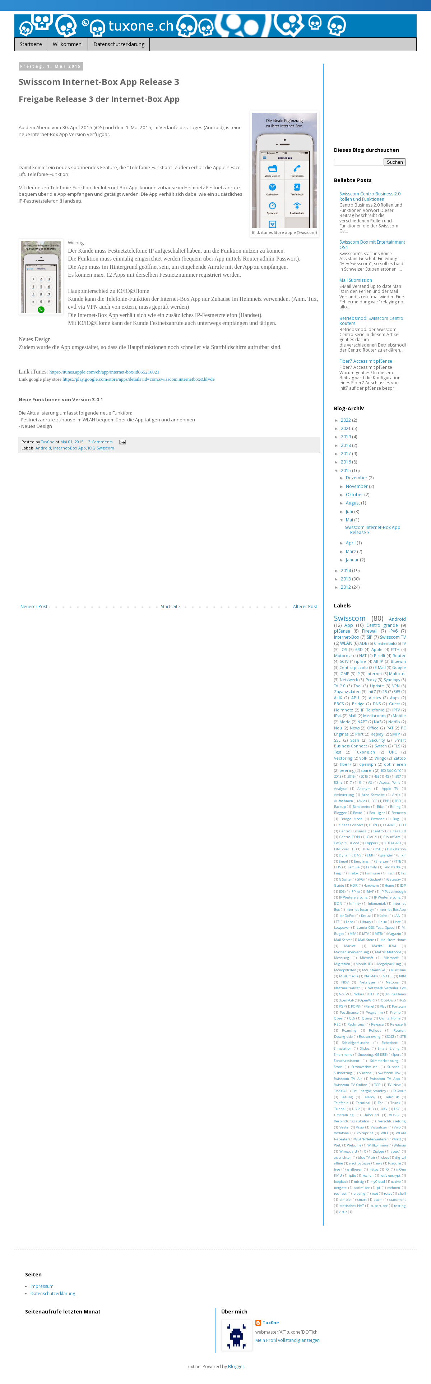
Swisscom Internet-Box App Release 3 (372, 529)
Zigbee (378, 1151)
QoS (352, 1018)
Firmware (372, 873)
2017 (346, 454)
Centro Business (353, 831)
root (375, 1193)
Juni (350, 511)
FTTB (397, 861)
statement (397, 1199)
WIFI (384, 1133)
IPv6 (393, 631)
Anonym (364, 788)
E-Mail (380, 667)
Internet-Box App (69, 448)
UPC (393, 752)
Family (371, 867)
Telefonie (341, 1102)
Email (343, 861)
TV (404, 643)
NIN (402, 976)
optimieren (395, 764)
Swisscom (105, 448)
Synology (392, 679)
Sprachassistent (347, 1060)
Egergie (385, 855)
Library (365, 921)
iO (387, 1169)
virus (343, 1211)
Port (359, 734)
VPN (396, 685)
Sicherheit (390, 1042)
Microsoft (391, 957)
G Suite (345, 879)
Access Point (389, 782)
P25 (403, 1000)
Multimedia (348, 976)
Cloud (372, 837)
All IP (378, 661)
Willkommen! (68, 44)
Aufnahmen (343, 801)
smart (362, 1199)
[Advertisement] (168, 544)
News (355, 728)
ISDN (338, 903)
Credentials (384, 643)
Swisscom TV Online (350, 1084)
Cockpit (340, 843)
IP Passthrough (393, 891)
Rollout (375, 1030)
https (374, 1169)
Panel (369, 1006)
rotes (388, 1193)
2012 (346, 587)
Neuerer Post (33, 606)
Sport (397, 1054)
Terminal (363, 1102)
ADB (363, 643)
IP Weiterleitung (387, 897)
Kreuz (366, 915)
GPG (360, 879)
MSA (352, 933)
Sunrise (365, 1073)
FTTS (337, 867)
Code (355, 843)
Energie (381, 861)
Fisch (390, 873)
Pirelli (379, 655)
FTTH (395, 649)
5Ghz (338, 782)
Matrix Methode (388, 952)
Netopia (392, 982)
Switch (381, 745)
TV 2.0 (340, 685)
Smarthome (343, 1054)
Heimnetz (343, 710)
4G (387, 776)
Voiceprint (365, 1133)
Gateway (394, 879)
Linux (382, 921)
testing (400, 1205)
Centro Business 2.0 (389, 831)
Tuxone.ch (365, 752)
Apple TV (390, 788)
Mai (350, 520)
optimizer (362, 1187)
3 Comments (100, 441)
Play (383, 1006)
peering (346, 770)
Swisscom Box (389, 1073)
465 (376, 776)
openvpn (367, 764)
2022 (346, 420)
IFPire (355, 891)
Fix (403, 873)
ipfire (361, 661)
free (337, 1169)
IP (358, 673)
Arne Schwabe (373, 794)
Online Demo (395, 994)
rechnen (393, 1187)
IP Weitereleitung (353, 897)
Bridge (358, 703)
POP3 (355, 1006)
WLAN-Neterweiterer (371, 1139)
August (353, 503)
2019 (346, 437)
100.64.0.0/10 (390, 770)
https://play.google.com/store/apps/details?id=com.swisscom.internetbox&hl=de (138, 379)
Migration (342, 964)
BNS (386, 801)
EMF (370, 855)
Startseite (31, 44)
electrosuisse (359, 1163)
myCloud (377, 1181)
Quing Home (389, 1018)
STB (403, 1036)
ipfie (352, 1175)
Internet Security (359, 909)
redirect (340, 1193)
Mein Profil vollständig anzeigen (287, 1340)
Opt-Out (388, 1000)
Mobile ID (363, 964)
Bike (380, 806)
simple (345, 1199)
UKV (384, 1109)
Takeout (399, 1091)
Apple (377, 649)
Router (399, 655)
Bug (396, 819)
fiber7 (345, 764)
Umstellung (344, 1115)
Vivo (397, 1127)
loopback (341, 1181)
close (385, 1157)
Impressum (42, 1286)
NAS (377, 721)
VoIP (363, 758)
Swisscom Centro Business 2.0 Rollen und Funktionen (369, 196)
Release (377, 1024)
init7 (371, 691)
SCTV (344, 661)
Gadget (375, 879)
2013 (346, 579)
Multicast (397, 673)
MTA (365, 933)
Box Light (377, 812)
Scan (354, 740)
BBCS (339, 703)
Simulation (343, 1048)
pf (378, 1187)
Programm (374, 1012)
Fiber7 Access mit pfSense (365, 361)
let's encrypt (390, 1175)
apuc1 (395, 1151)
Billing (395, 806)
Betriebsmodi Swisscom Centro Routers (371, 320)
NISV (345, 982)
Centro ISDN (349, 837)
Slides (365, 1048)
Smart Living (388, 1048)
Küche (382, 915)
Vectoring (343, 758)
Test (337, 752)
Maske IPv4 (383, 946)
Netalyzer (367, 982)
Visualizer (379, 1127)
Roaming (349, 1030)
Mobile (399, 715)
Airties (375, 697)
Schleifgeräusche (355, 1042)
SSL (337, 740)
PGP (342, 1006)
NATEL (388, 976)
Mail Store (366, 939)
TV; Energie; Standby (369, 1091)
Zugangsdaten (347, 691)
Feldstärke (392, 867)
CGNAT (389, 825)
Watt (397, 1139)
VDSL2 (394, 1115)
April (351, 543)
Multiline (398, 970)
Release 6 (398, 1024)
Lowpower (342, 927)
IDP (403, 885)
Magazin (394, 933)
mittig (359, 1181)
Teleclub (392, 1097)
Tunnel (340, 1109)
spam (378, 1199)
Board (357, 812)
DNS (377, 703)
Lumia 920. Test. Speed (376, 927)
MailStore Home (393, 939)
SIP (369, 637)
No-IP (343, 994)
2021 (346, 428)
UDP (356, 1109)
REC (337, 1024)
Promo (395, 1012)
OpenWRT (368, 1000)
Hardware (371, 885)
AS (370, 782)
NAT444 (370, 976)
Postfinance (349, 1012)
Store (338, 1066)
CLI (403, 825)
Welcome (354, 1145)
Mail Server (343, 939)
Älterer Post (305, 606)
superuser (379, 1205)
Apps (394, 697)
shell (402, 1193)
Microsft (366, 957)
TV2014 (339, 1091)
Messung (341, 957)
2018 (346, 445)
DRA (365, 849)
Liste (397, 921)
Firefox (353, 873)
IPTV (396, 710)
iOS (91, 448)
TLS (397, 745)
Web (337, 1145)
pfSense (342, 631)
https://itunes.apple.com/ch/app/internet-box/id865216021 (104, 372)
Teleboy (369, 1097)
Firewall (369, 631)
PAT (389, 728)
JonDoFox (346, 915)
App (348, 625)
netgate (340, 1187)
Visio (360, 1127)
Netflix (394, 721)
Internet (374, 673)
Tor (380, 1102)
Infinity (355, 903)
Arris (396, 794)
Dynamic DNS (350, 855)
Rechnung (355, 1024)
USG (397, 1109)
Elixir (401, 855)
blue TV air (367, 1157)
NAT (362, 655)
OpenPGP (346, 1000)
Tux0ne (271, 1323)
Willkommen (377, 1145)
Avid (362, 801)
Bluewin (398, 661)
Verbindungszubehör (351, 1121)
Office (373, 728)
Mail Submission (355, 280)
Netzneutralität (347, 988)
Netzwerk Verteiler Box (386, 988)
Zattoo (399, 758)
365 (397, 691)
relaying (359, 1193)
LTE (337, 921)
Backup (340, 806)
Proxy (371, 679)
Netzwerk (349, 679)
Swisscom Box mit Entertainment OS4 (372, 244)
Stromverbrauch (364, 1066)
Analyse (340, 788)
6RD (359, 649)
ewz (379, 1163)
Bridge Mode (351, 819)
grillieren (354, 1169)
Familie (354, 867)
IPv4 (338, 715)
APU (355, 697)
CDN (373, 825)
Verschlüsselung (392, 1121)
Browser (377, 819)
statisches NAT (351, 1205)
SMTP (395, 734)
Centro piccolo (353, 667)
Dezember (357, 478)
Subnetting (343, 1073)
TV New (394, 1084)
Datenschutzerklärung (118, 44)
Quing (367, 1018)
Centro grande (382, 625)
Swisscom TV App (385, 1078)
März (351, 551)
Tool (358, 685)
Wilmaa (400, 1145)
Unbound (371, 1115)
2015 (346, 470)
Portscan (399, 1006)
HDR (354, 885)
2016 (346, 462)
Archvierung (344, 794)
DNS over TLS (344, 849)
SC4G (390, 1036)
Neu (338, 728)
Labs (349, 921)
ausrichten (343, 1157)
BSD (398, 801)
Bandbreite (361, 806)
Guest (394, 703)
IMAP (370, 891)
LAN (397, 915)
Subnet (393, 1066)
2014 (346, 570)
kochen (368, 1175)
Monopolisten (345, 970)
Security (377, 740)
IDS (341, 891)
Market (350, 946)
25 (385, 691)
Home (389, 885)
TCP (377, 1084)
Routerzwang (370, 1036)
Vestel (344, 1127)
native (396, 1181)
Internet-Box (346, 637)
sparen (367, 770)
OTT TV (373, 994)
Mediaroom (374, 715)
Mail (352, 715)
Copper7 (371, 843)
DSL (378, 849)
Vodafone (341, 1133)
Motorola (343, 655)
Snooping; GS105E (372, 1054)
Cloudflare (392, 837)
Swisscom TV (393, 637)
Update (377, 685)
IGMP (344, 673)
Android (43, 448)
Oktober (355, 495)
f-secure (394, 1163)
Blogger (340, 812)
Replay (377, 734)
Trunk (395, 1102)
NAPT (362, 721)
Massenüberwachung (351, 952)
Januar (353, 560)
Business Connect (348, 825)
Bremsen (398, 812)
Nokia (358, 994)
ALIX (338, 697)
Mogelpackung (389, 964)
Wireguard (348, 1151)
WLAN (346, 643)
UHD (370, 1109)
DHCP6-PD (392, 843)
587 (398, 776)
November (357, 486)
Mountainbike (373, 970)
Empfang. (362, 861)
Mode (345, 721)
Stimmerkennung (384, 1060)
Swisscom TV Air (348, 1078)
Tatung (347, 1097)
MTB (378, 933)
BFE (374, 801)
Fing (337, 873)
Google (399, 667)
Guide (339, 885)
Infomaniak (377, 903)
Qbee (338, 1018)
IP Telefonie (372, 710)
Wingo (380, 758)
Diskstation (396, 849)
